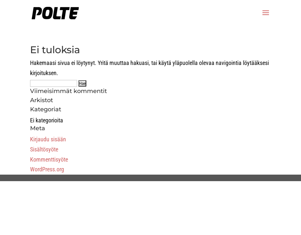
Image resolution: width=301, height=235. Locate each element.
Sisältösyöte (44, 149)
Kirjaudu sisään (48, 139)
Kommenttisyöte (49, 159)
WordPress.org (47, 169)
